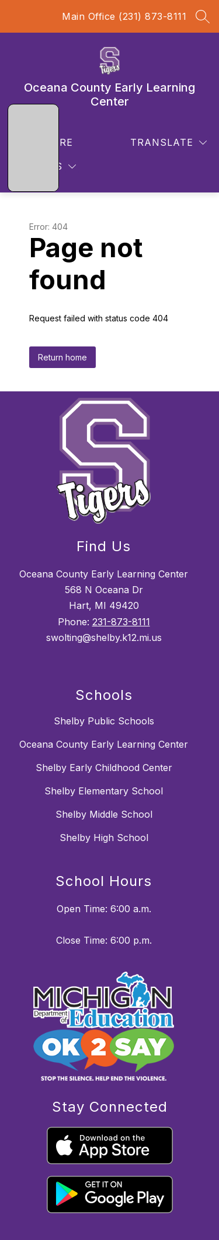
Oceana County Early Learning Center (103, 744)
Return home (62, 357)
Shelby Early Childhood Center (104, 767)
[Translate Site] (168, 142)
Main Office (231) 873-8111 (124, 16)
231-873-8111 (121, 622)
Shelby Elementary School (103, 791)
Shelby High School (104, 837)
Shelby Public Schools (104, 721)
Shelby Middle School (103, 814)
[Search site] (203, 16)
